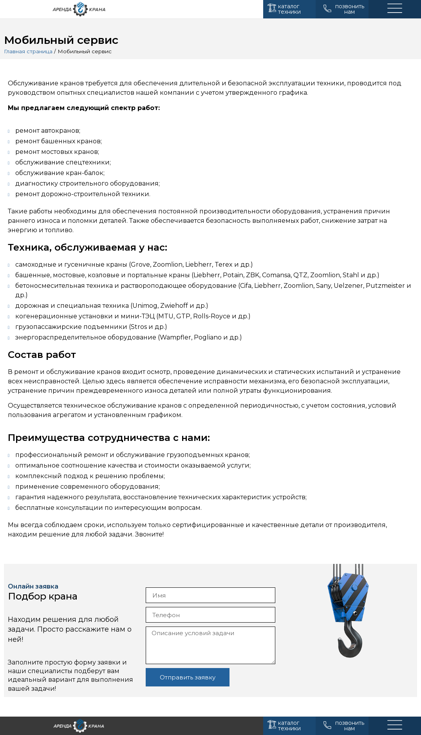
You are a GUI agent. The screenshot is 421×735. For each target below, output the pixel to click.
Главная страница (28, 51)
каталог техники (289, 9)
